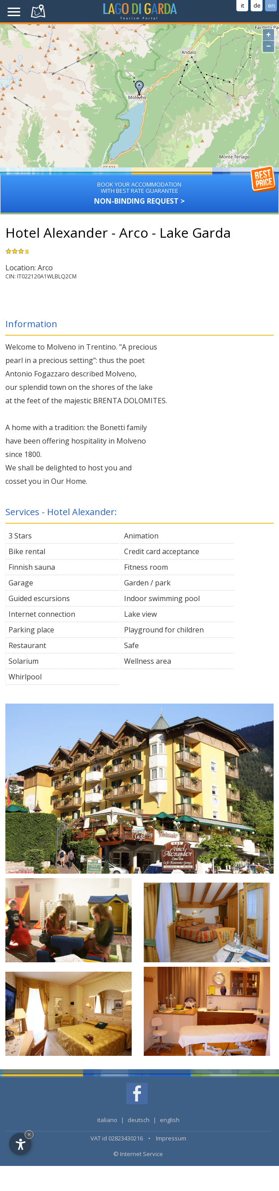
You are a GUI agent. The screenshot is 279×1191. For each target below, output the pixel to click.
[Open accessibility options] (20, 1144)
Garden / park (147, 583)
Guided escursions (39, 598)
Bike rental (27, 551)
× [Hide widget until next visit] (29, 1134)
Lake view (140, 614)
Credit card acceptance (161, 551)
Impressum (171, 1138)
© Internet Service (138, 1154)
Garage (21, 583)
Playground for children (164, 630)
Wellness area (147, 661)
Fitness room (146, 567)
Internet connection (42, 614)
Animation (141, 536)
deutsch (139, 1120)
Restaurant (27, 645)
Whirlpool (25, 677)
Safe (131, 645)
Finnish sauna (32, 567)
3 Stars (20, 536)
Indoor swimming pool (162, 598)
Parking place (31, 630)
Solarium (24, 661)
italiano (107, 1120)
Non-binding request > (139, 190)
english (170, 1120)
